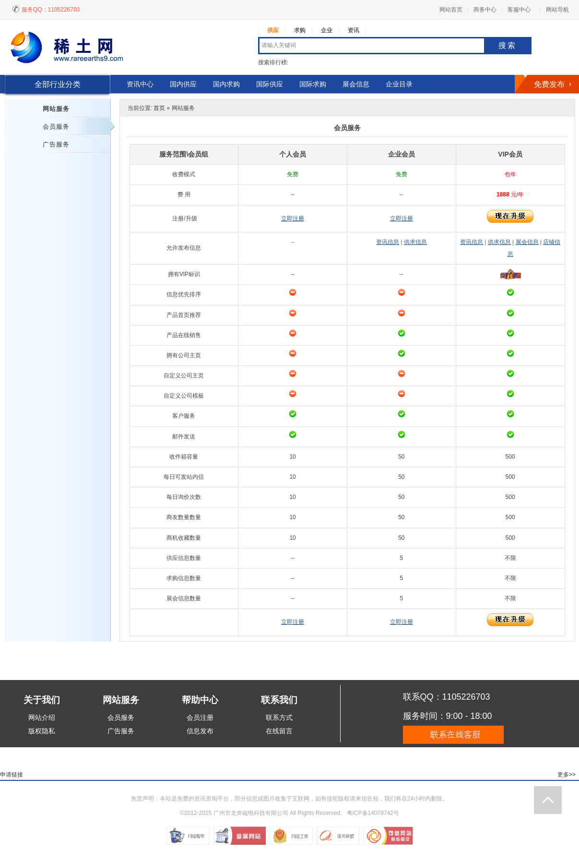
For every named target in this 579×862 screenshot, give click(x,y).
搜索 (507, 45)
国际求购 (312, 84)
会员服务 (56, 126)
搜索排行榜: (273, 62)
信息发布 (200, 731)
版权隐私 (41, 731)
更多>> (566, 774)
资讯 (353, 30)
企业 (326, 30)
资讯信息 (387, 242)
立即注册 (292, 218)
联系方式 (279, 717)
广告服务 (56, 144)
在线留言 (279, 731)
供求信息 (415, 242)
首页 (159, 108)
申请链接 (11, 774)
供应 (273, 30)
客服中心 (519, 9)
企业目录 (399, 84)
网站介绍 (41, 717)
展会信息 (356, 84)
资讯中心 (140, 84)
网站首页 (450, 9)
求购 (300, 30)
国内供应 (183, 84)
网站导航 (557, 9)
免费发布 (549, 84)
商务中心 (484, 9)
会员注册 (200, 717)
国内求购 (226, 84)
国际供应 (269, 84)
